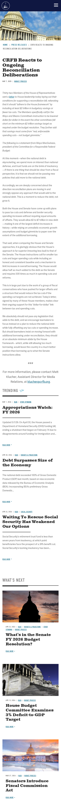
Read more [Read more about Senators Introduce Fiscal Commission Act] (10, 797)
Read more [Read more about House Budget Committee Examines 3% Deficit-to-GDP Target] (10, 727)
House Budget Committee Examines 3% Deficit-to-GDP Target (30, 712)
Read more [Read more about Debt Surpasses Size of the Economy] (6, 502)
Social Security (27, 512)
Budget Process (21, 630)
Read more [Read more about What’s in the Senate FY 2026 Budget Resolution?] (10, 651)
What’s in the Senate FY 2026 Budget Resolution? (28, 639)
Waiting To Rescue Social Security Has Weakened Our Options (30, 522)
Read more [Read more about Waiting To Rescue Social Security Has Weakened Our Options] (6, 559)
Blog (16, 512)
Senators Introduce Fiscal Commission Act (27, 786)
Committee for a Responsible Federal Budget (6, 6)
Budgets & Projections (32, 627)
